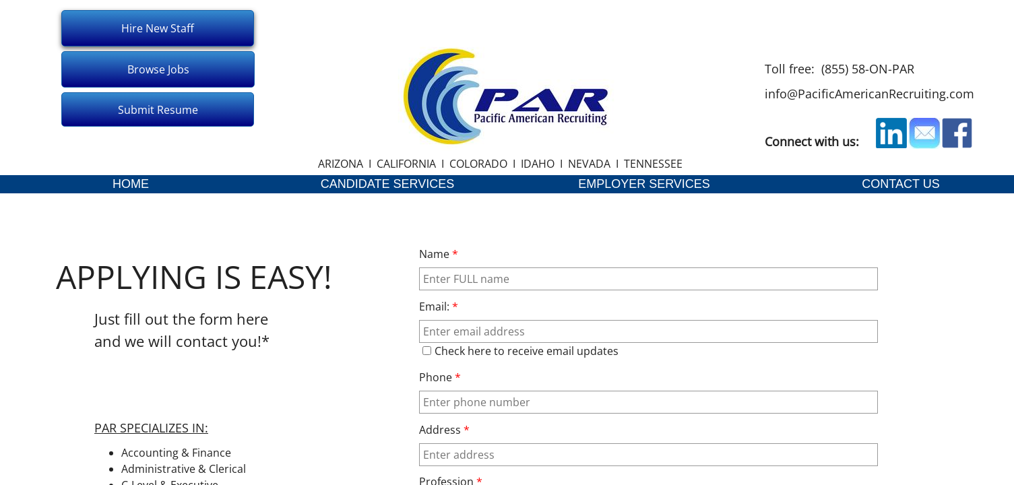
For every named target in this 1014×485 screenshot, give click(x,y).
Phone (440, 377)
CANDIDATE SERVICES (387, 184)
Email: (438, 306)
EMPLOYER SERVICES (644, 184)
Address (444, 429)
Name (438, 254)
